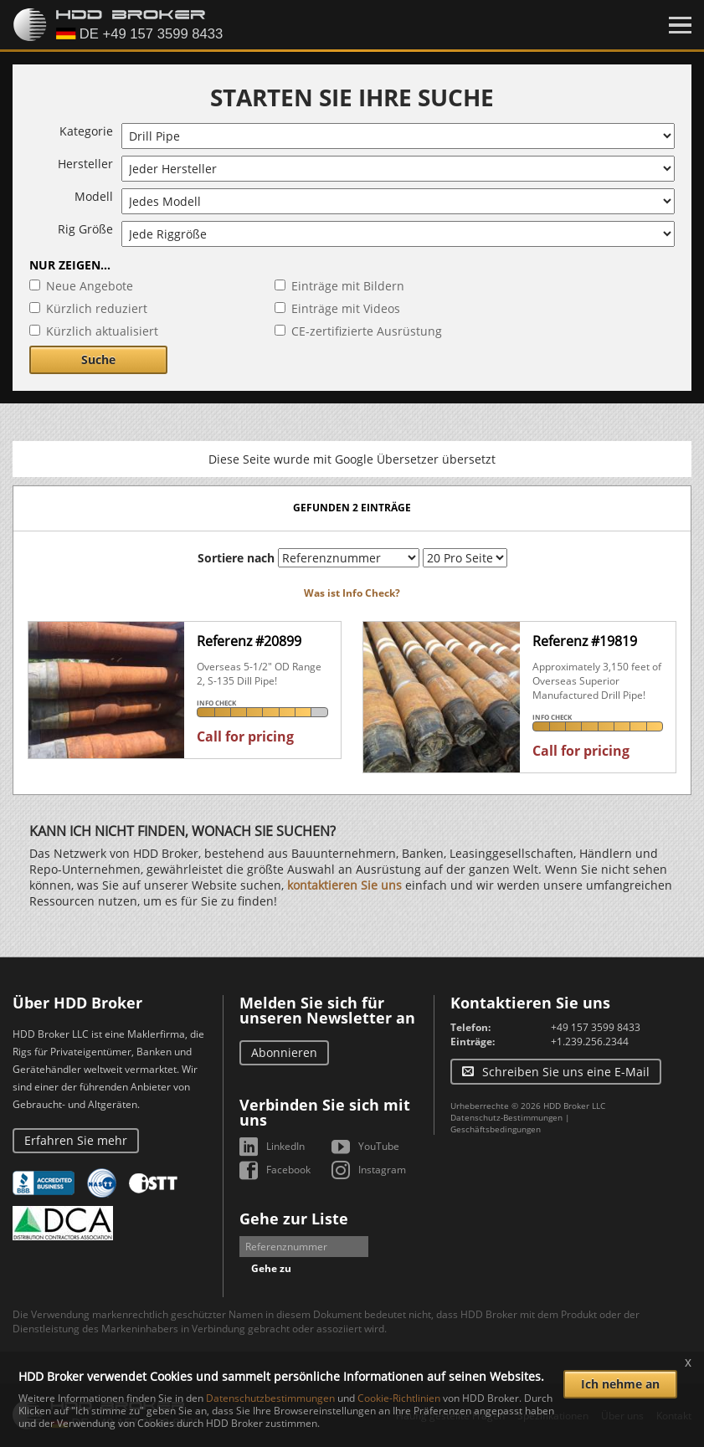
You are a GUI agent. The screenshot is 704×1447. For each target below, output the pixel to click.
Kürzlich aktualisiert (102, 331)
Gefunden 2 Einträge (352, 507)
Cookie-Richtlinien (398, 1398)
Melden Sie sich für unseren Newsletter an (327, 1010)
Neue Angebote (89, 286)
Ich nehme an (620, 1384)
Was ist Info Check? (352, 593)
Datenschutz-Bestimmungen (506, 1117)
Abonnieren (284, 1052)
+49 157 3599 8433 (595, 1027)
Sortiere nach (236, 558)
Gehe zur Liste (293, 1218)
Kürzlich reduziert (96, 308)
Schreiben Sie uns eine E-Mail (566, 1072)
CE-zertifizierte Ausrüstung (366, 331)
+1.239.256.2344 (590, 1041)
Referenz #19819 (584, 641)
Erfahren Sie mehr (75, 1140)
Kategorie (86, 131)
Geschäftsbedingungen (495, 1129)
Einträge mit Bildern (347, 286)
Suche (98, 359)
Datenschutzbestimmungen (270, 1398)
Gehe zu (271, 1268)
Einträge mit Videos (345, 308)
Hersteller (85, 164)
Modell (94, 196)
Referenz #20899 (249, 641)
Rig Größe (85, 229)
